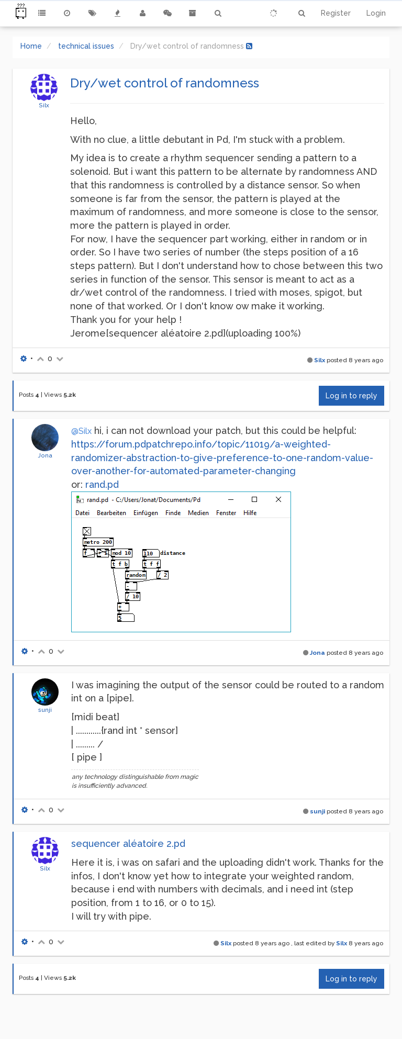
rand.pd (102, 484)
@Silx (81, 431)
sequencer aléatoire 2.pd (128, 843)
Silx (44, 105)
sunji (45, 709)
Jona (45, 455)
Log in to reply (351, 396)
